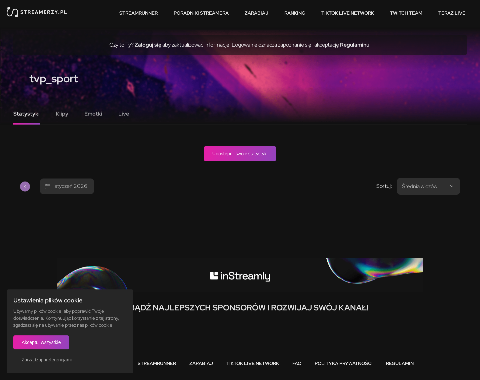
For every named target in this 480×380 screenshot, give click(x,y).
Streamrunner (157, 363)
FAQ (296, 363)
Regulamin (400, 363)
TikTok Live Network (347, 13)
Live (123, 113)
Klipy (62, 113)
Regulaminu (354, 44)
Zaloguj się (148, 44)
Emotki (93, 113)
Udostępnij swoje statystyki (240, 154)
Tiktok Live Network (252, 363)
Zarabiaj (256, 13)
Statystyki (26, 113)
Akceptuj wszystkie (41, 342)
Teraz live (451, 13)
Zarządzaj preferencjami (47, 359)
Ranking (294, 13)
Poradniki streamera (201, 13)
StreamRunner (138, 13)
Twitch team (406, 13)
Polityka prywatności (344, 363)
